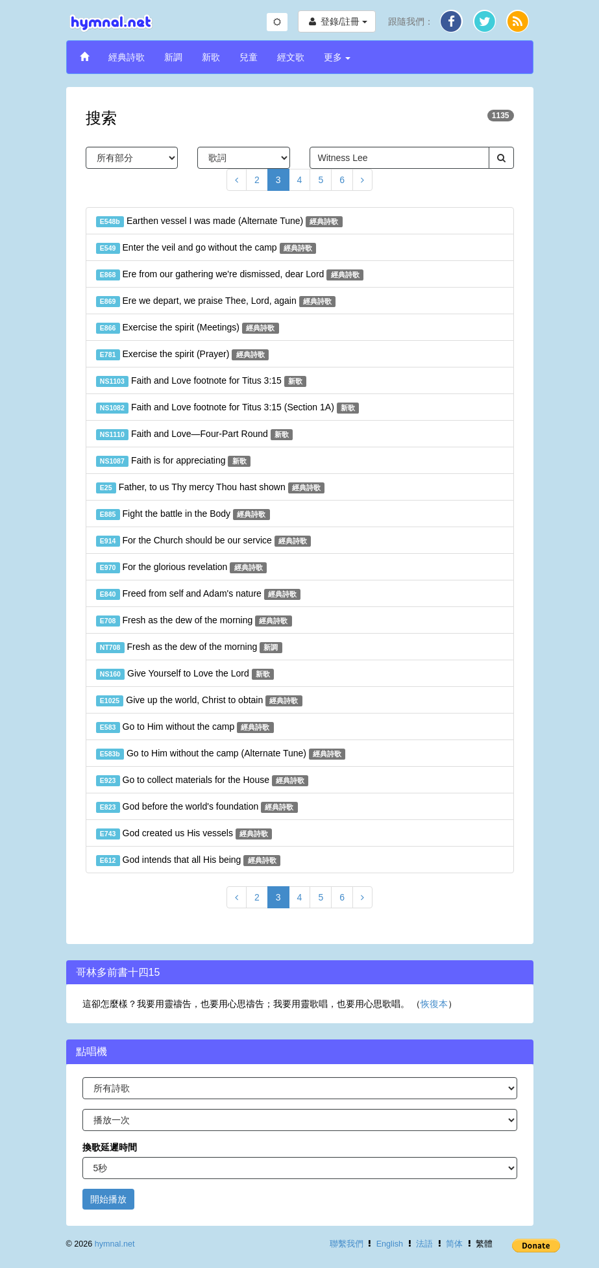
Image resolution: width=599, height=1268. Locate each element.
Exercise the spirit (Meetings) (187, 328)
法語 (424, 1244)
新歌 (211, 57)
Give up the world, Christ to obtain (199, 700)
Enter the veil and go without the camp (206, 248)
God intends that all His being (188, 860)
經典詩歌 (126, 57)
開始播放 (108, 1199)
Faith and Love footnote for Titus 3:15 (201, 381)
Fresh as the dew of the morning (194, 621)
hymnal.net (115, 1244)
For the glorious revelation (181, 567)
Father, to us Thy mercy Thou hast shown (210, 487)
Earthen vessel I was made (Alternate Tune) (219, 221)
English (389, 1244)
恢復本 (434, 1004)
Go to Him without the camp (185, 727)
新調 (173, 57)
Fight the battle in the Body (183, 514)
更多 (337, 57)
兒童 (248, 57)
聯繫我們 (346, 1244)
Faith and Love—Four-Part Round (194, 434)
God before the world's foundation (197, 807)
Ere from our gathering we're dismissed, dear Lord (229, 274)
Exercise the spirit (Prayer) (182, 354)
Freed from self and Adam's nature (198, 594)
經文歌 (290, 57)
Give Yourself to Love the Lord (185, 674)
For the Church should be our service (204, 541)
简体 (454, 1244)
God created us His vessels (184, 833)
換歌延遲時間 (109, 1147)
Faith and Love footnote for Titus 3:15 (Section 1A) (228, 408)
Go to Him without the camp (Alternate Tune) (221, 754)
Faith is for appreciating (173, 461)
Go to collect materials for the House (202, 780)
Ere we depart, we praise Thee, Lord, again (216, 301)
